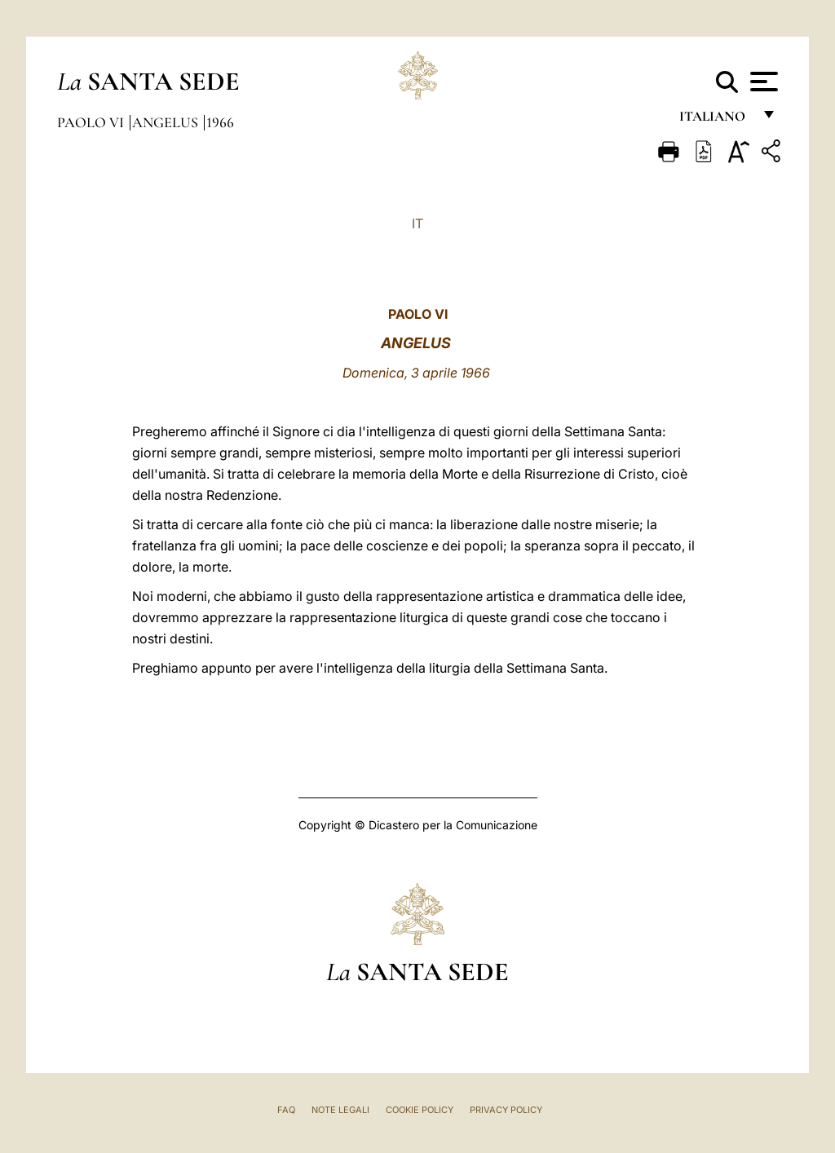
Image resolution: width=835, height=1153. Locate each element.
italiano (715, 120)
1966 (220, 122)
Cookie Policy (419, 1109)
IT (417, 223)
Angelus (166, 122)
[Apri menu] (762, 81)
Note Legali (340, 1109)
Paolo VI (92, 122)
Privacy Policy (506, 1109)
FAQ (286, 1109)
